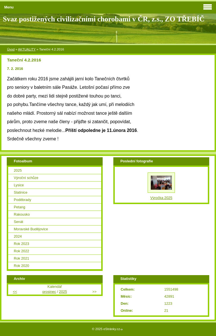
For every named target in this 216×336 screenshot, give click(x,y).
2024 (18, 236)
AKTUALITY (27, 49)
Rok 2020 (21, 266)
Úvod (11, 49)
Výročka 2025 (161, 198)
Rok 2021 (21, 258)
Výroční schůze (26, 178)
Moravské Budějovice (31, 229)
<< (15, 291)
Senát (18, 222)
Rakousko (22, 214)
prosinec (49, 291)
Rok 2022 (21, 251)
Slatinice (20, 192)
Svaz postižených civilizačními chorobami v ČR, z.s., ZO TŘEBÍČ (103, 19)
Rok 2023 (21, 244)
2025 (18, 170)
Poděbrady (22, 200)
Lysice (19, 185)
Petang (19, 207)
